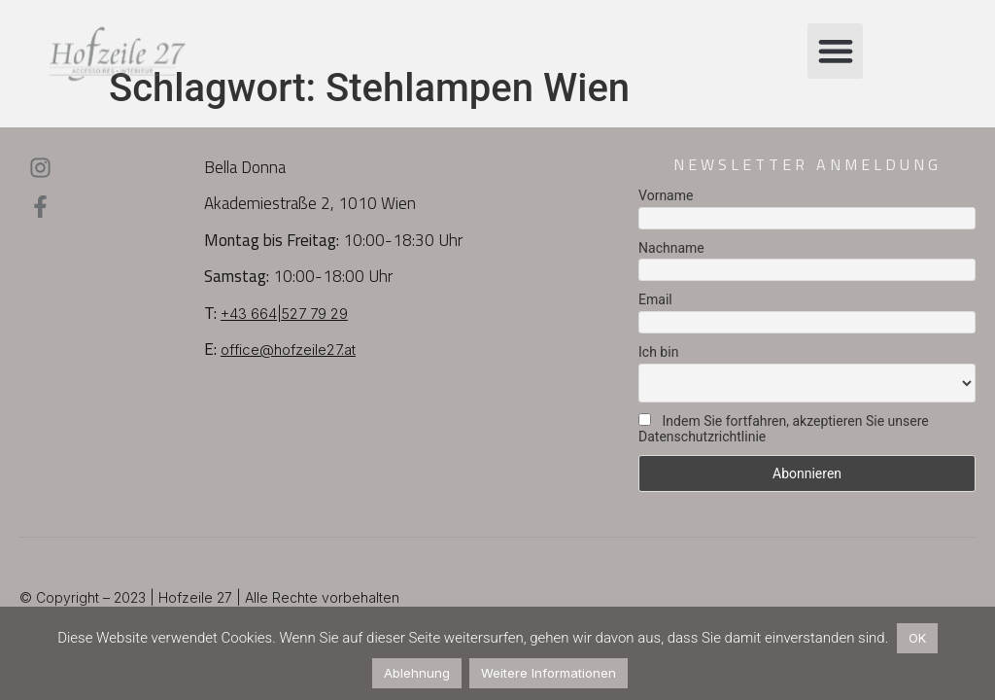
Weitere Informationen (548, 673)
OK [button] (917, 638)
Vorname (665, 195)
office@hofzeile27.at (288, 349)
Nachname (671, 248)
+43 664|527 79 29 (284, 313)
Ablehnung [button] (417, 673)
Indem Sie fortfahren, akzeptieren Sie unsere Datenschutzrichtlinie (783, 428)
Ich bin (658, 352)
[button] (835, 51)
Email (655, 299)
